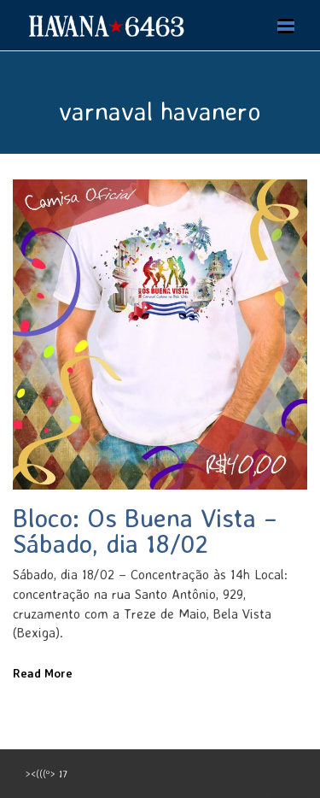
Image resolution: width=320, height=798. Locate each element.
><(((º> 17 (46, 773)
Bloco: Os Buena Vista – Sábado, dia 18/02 (145, 530)
